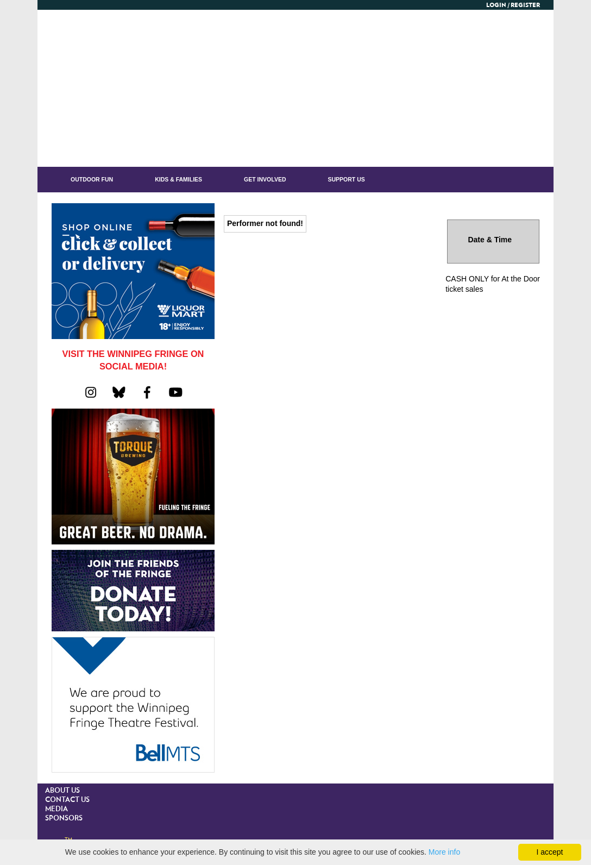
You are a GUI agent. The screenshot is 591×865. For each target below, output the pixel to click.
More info (444, 852)
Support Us (346, 179)
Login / (498, 5)
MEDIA (56, 809)
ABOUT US (62, 790)
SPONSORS (64, 818)
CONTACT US (67, 800)
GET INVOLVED (265, 179)
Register (525, 5)
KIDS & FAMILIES (178, 179)
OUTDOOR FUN (92, 179)
